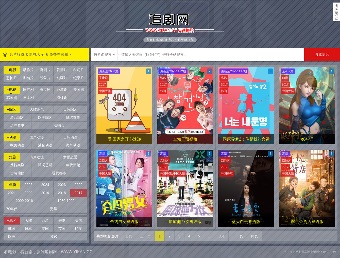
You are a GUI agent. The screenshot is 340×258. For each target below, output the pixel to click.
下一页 (237, 236)
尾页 (254, 236)
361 (222, 236)
